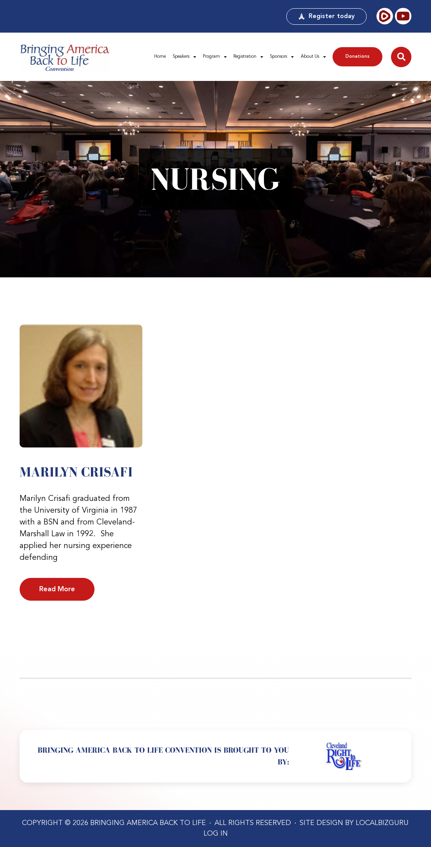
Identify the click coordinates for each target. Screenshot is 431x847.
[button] (401, 57)
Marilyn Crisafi (76, 471)
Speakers (184, 57)
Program (215, 57)
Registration (248, 57)
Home (160, 56)
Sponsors (282, 57)
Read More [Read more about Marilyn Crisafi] (57, 589)
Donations (357, 56)
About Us (313, 57)
